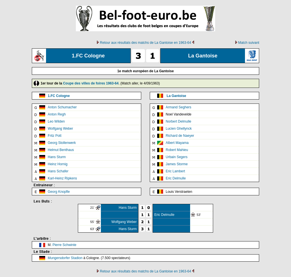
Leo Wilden (56, 121)
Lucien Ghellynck (179, 129)
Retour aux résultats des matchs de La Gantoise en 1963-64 (145, 43)
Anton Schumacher (62, 107)
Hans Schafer (58, 171)
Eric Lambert (175, 171)
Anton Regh (57, 114)
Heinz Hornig (57, 164)
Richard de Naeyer (180, 136)
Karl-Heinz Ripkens (62, 178)
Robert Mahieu (177, 150)
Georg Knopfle (59, 192)
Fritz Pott (54, 136)
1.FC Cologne (59, 96)
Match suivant (248, 43)
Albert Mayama (177, 143)
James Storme (177, 164)
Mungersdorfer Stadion (65, 258)
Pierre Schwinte (64, 245)
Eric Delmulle (176, 178)
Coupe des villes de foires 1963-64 (91, 83)
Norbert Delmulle (178, 121)
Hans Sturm (57, 157)
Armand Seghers (178, 107)
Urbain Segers (177, 157)
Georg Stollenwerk (62, 143)
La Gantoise (176, 96)
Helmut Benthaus (61, 150)
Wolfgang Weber (60, 129)
